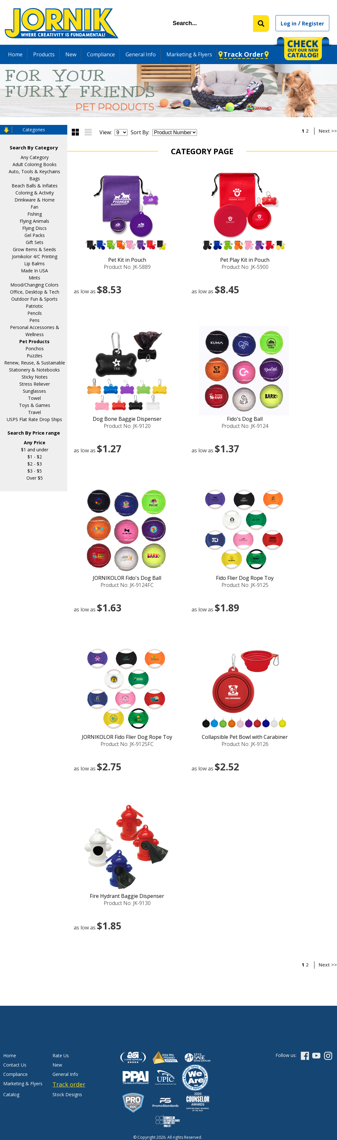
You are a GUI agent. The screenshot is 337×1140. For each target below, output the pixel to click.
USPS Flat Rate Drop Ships (34, 419)
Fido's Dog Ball (245, 418)
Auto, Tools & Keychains (34, 171)
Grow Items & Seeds (34, 249)
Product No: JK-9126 (244, 744)
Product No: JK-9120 (127, 425)
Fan (34, 207)
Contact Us (14, 1065)
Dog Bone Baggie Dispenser (127, 418)
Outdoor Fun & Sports (34, 299)
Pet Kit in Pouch (127, 259)
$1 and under (34, 450)
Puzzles (34, 356)
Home (15, 54)
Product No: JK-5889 (127, 266)
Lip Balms (34, 263)
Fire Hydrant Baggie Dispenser (127, 896)
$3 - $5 (34, 471)
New (70, 54)
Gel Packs (34, 235)
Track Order (243, 54)
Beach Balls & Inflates (35, 186)
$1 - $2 (34, 457)
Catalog (11, 1094)
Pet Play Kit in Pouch (244, 259)
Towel (34, 398)
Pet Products (34, 341)
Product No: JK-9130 (127, 903)
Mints (34, 278)
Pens (34, 320)
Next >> (328, 130)
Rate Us (60, 1055)
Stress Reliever (34, 384)
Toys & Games (34, 405)
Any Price (34, 442)
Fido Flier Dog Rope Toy (245, 577)
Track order (68, 1084)
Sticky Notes (35, 377)
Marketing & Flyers (189, 54)
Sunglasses (34, 391)
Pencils (34, 313)
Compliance (101, 54)
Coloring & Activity (34, 193)
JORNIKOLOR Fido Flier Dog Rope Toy (127, 736)
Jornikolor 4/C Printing (34, 256)
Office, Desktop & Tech (34, 292)
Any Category (35, 157)
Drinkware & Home (34, 200)
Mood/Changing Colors (34, 285)
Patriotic (34, 306)
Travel (34, 412)
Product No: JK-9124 (244, 425)
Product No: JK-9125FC (127, 744)
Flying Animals (34, 221)
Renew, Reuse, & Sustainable (34, 363)
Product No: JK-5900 (244, 266)
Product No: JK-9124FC (127, 585)
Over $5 (34, 478)
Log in (288, 23)
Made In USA (34, 271)
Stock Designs (67, 1094)
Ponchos (34, 348)
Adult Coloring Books (35, 164)
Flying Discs (34, 228)
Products (44, 54)
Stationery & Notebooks (34, 370)
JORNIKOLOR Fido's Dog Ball (127, 577)
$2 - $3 (34, 464)
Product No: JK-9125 (244, 585)
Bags (34, 178)
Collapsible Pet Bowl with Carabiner (245, 736)
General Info (141, 54)
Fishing (34, 214)
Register (313, 23)
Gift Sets (34, 242)
